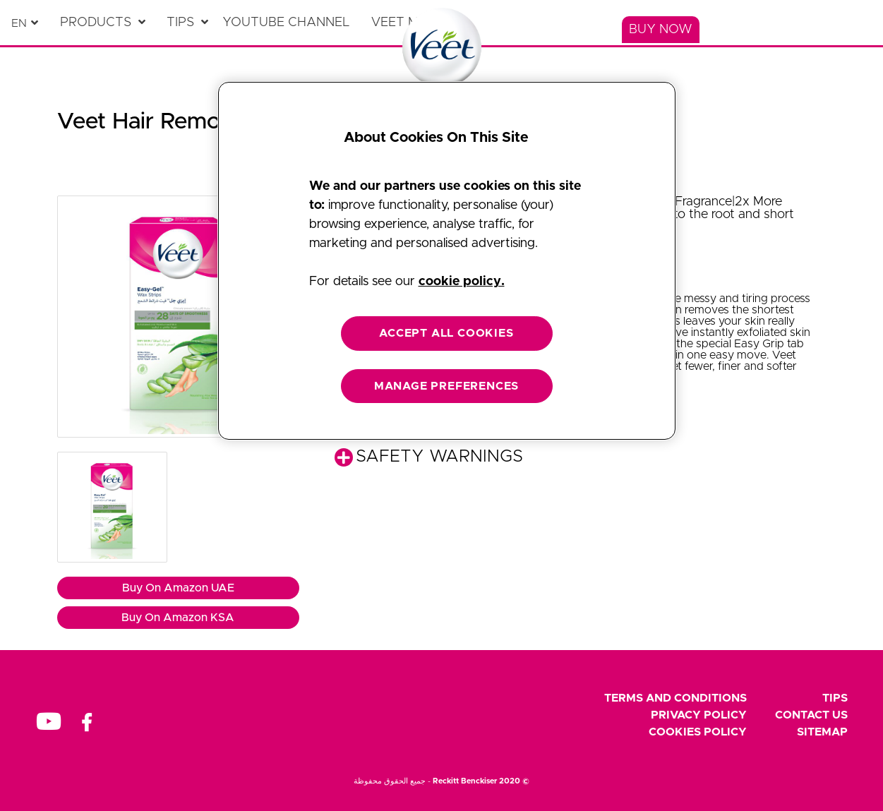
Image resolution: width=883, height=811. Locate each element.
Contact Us (811, 715)
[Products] (102, 22)
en (19, 23)
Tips (835, 698)
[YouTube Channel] (289, 22)
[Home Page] (441, 48)
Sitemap (822, 732)
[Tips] (187, 22)
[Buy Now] (660, 29)
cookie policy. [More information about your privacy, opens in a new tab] (462, 281)
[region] (446, 260)
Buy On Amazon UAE (178, 588)
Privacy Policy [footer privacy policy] (699, 715)
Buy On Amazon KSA (177, 617)
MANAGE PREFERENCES (446, 386)
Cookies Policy (698, 732)
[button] (178, 317)
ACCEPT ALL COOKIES (446, 333)
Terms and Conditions (675, 698)
